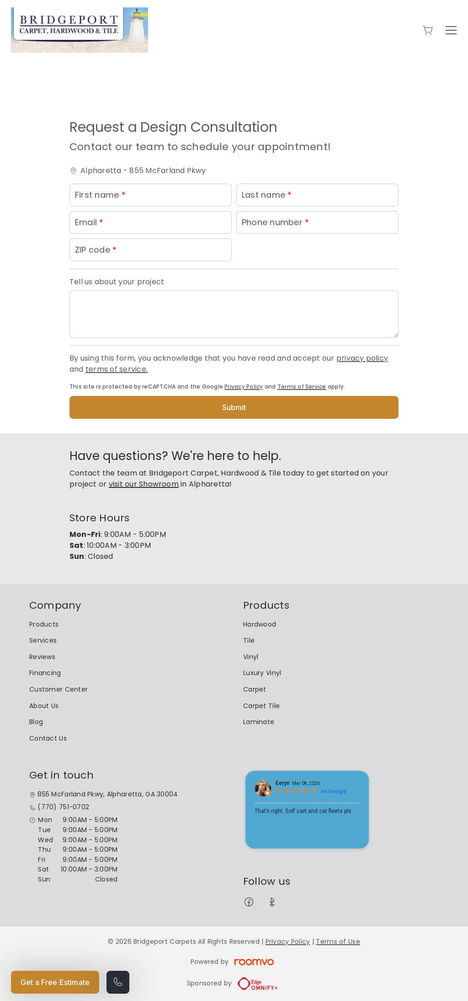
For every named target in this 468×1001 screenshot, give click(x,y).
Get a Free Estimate (55, 982)
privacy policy (362, 358)
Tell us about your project (116, 281)
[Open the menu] (451, 30)
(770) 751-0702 (63, 807)
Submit (234, 407)
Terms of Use (338, 941)
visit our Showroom (144, 484)
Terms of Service (301, 386)
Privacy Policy (243, 386)
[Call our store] (117, 982)
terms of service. (116, 369)
